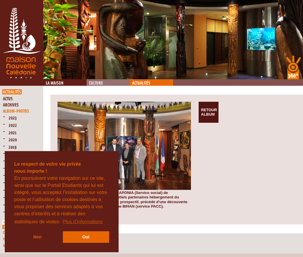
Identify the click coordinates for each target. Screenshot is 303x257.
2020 (13, 140)
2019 (13, 147)
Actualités (141, 83)
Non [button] (37, 237)
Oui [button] (86, 237)
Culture (96, 83)
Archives (11, 105)
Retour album (209, 112)
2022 (13, 125)
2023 (13, 118)
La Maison (54, 83)
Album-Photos (16, 111)
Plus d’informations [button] (83, 221)
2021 (13, 133)
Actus (8, 99)
